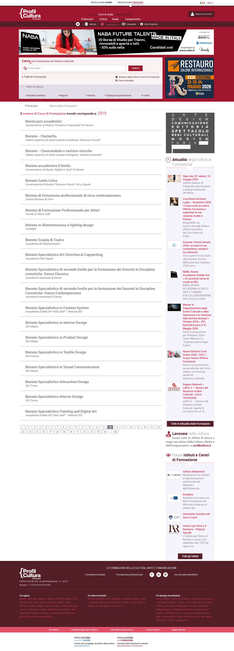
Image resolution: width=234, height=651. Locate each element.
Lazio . (36, 602)
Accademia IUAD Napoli (39, 258)
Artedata (188, 494)
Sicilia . (49, 605)
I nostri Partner (153, 629)
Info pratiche (149, 24)
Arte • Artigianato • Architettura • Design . (124, 598)
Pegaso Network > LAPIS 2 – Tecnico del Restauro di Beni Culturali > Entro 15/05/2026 (195, 391)
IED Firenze (32, 356)
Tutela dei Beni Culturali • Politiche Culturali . (181, 616)
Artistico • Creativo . (177, 602)
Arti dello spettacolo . (97, 598)
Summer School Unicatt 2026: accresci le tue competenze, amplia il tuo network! (197, 247)
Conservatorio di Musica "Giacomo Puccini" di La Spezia (57, 184)
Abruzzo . (24, 598)
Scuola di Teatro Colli (37, 214)
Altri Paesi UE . (55, 613)
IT (202, 3)
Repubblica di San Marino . (60, 609)
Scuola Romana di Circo (39, 199)
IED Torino (31, 385)
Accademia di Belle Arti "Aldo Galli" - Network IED (53, 311)
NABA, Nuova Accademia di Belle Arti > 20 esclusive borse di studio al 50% (196, 277)
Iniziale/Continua (36, 95)
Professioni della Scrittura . (184, 609)
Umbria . (24, 609)
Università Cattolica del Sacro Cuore (196, 515)
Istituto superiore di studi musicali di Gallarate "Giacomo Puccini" (63, 140)
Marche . (61, 602)
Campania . (51, 598)
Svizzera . (45, 613)
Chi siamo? (54, 629)
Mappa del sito (178, 629)
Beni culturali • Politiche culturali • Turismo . (119, 602)
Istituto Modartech (194, 471)
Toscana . (56, 605)
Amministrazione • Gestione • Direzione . (173, 598)
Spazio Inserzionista (201, 14)
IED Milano (31, 326)
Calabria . (42, 598)
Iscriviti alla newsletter (186, 574)
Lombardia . (52, 602)
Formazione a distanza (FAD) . (40, 616)
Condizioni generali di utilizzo (84, 629)
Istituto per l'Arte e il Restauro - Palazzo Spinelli (194, 529)
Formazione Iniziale (95, 574)
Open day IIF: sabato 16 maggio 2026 (196, 177)
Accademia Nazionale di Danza (43, 277)
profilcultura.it (202, 445)
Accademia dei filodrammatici (42, 244)
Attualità (129, 24)
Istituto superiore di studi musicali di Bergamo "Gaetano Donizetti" (63, 155)
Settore (91, 95)
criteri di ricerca (32, 86)
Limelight (30, 229)
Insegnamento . (181, 620)
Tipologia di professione (118, 95)
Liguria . (43, 602)
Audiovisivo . (116, 605)
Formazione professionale (129, 574)
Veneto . (44, 609)
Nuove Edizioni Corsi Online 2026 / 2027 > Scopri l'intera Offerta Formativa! (195, 356)
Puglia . (32, 605)
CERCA (135, 68)
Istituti (90, 24)
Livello (146, 95)
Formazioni (109, 24)
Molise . (68, 602)
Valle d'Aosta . (34, 609)
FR (210, 3)
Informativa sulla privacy (121, 629)
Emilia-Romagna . (64, 598)
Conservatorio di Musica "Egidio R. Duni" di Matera (54, 169)
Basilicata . (33, 598)
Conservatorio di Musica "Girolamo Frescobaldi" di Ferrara (59, 125)
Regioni (63, 95)
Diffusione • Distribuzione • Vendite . (182, 605)
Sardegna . (41, 605)
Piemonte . (24, 605)
